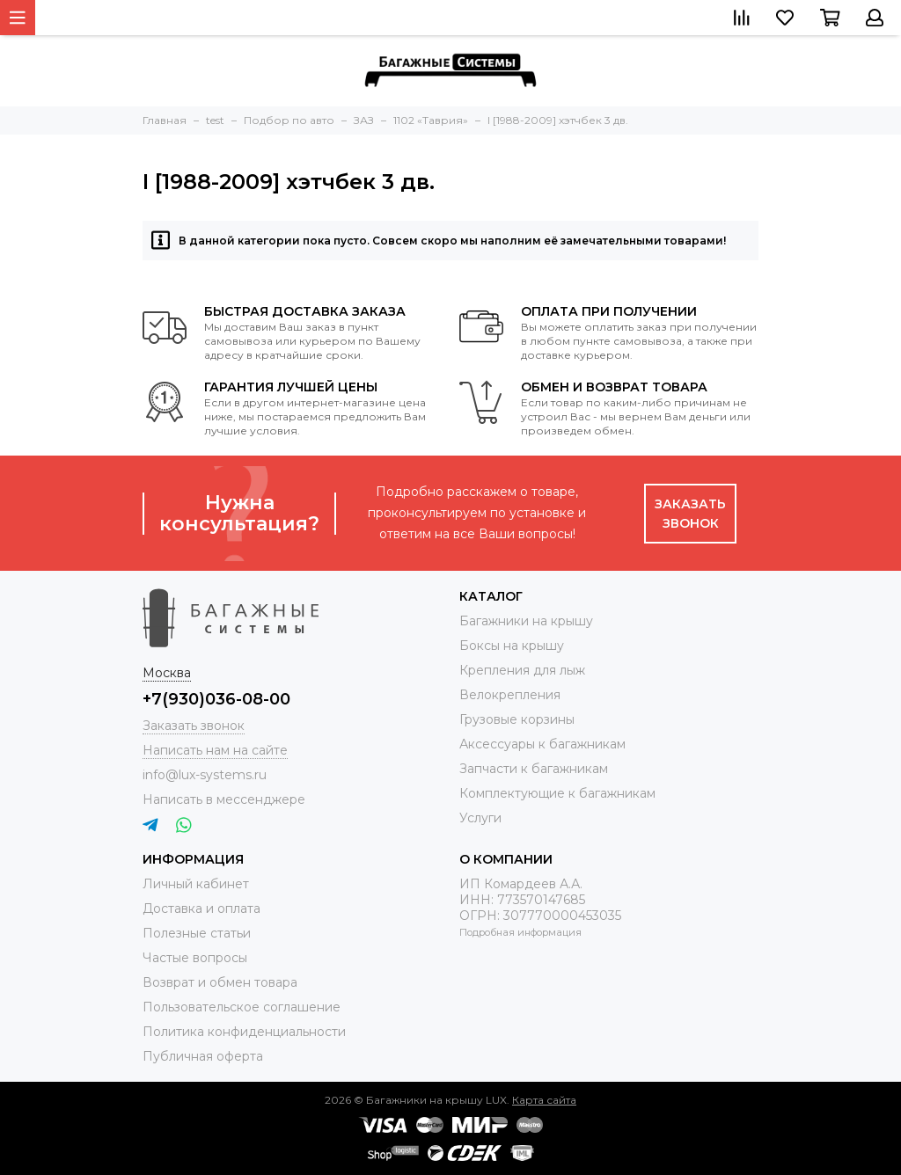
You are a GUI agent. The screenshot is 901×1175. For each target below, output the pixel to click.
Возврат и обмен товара (220, 982)
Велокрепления (509, 695)
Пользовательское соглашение (242, 1007)
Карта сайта (544, 1099)
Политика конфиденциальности (244, 1032)
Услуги (480, 818)
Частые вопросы (195, 958)
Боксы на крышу (511, 645)
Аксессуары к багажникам (542, 744)
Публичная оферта (203, 1056)
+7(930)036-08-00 (216, 699)
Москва (167, 673)
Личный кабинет (196, 884)
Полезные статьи (197, 933)
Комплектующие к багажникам (557, 793)
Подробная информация (520, 932)
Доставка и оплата (201, 908)
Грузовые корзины (517, 719)
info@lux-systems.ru (205, 775)
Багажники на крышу (526, 621)
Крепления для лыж (522, 670)
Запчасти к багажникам (533, 769)
